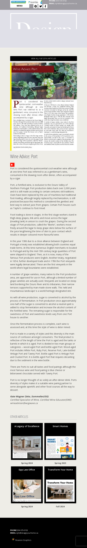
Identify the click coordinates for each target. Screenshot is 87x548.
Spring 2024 (27, 463)
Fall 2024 (60, 506)
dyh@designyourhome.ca (66, 3)
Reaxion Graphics (23, 540)
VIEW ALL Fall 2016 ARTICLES (43, 58)
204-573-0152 (22, 530)
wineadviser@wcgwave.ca (24, 403)
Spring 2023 (60, 463)
